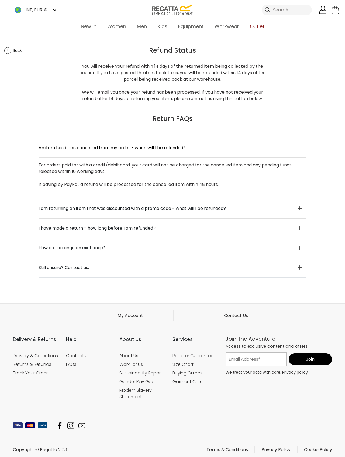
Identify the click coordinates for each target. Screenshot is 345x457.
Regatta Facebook (59, 425)
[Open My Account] (323, 10)
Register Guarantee (192, 356)
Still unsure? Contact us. (64, 267)
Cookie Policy (318, 449)
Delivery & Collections (35, 356)
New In (88, 26)
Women (116, 26)
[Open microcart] (335, 10)
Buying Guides (187, 373)
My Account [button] (130, 315)
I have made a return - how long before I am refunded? (97, 228)
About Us (128, 356)
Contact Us (236, 315)
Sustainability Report (140, 373)
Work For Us (131, 364)
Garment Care (187, 381)
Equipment (191, 26)
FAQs (71, 364)
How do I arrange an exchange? (72, 248)
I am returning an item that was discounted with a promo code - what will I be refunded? (132, 208)
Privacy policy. (295, 372)
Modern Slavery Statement (135, 393)
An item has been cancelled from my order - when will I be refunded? (112, 148)
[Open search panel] (287, 10)
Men (142, 26)
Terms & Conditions (227, 449)
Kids (162, 26)
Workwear (227, 26)
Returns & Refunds (32, 364)
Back (17, 50)
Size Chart (183, 364)
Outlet (257, 26)
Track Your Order (30, 373)
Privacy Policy (276, 449)
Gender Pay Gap (137, 381)
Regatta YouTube (81, 425)
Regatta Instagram (70, 425)
